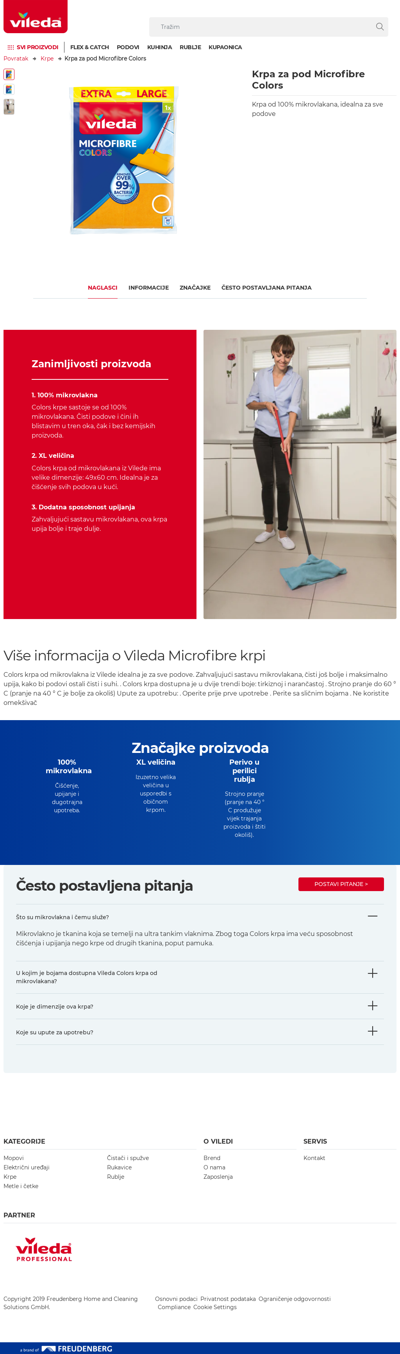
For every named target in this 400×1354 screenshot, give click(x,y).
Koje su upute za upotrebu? (54, 1032)
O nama (214, 1167)
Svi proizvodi (38, 47)
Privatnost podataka (228, 1298)
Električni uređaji (27, 1167)
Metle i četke (21, 1186)
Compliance (174, 1307)
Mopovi (14, 1158)
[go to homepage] (36, 16)
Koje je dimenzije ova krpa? (54, 1006)
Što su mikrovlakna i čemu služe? (62, 917)
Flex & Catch (89, 47)
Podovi (128, 47)
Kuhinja (159, 47)
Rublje (190, 47)
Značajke (195, 287)
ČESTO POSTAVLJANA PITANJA (266, 287)
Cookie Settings (215, 1307)
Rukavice (119, 1167)
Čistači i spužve (128, 1158)
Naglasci (103, 287)
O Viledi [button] (218, 1141)
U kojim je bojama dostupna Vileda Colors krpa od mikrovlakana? (86, 977)
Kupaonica (225, 47)
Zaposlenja (218, 1176)
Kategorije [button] (24, 1141)
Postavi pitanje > (341, 884)
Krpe (47, 58)
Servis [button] (315, 1141)
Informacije (149, 287)
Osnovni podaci (176, 1298)
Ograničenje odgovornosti (295, 1298)
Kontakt (314, 1158)
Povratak (16, 58)
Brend (212, 1158)
